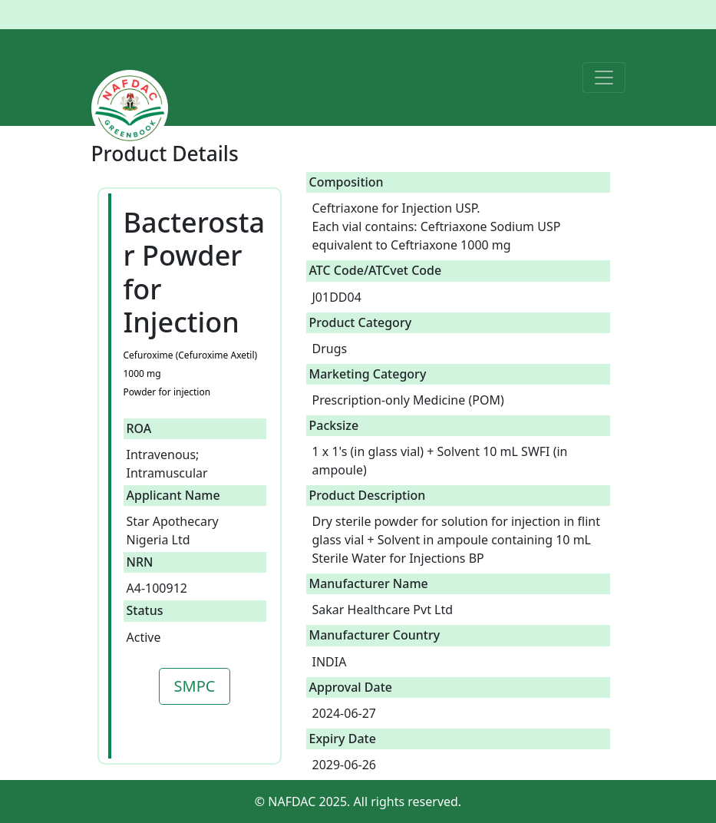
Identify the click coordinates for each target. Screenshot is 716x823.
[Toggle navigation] (603, 77)
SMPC (195, 686)
